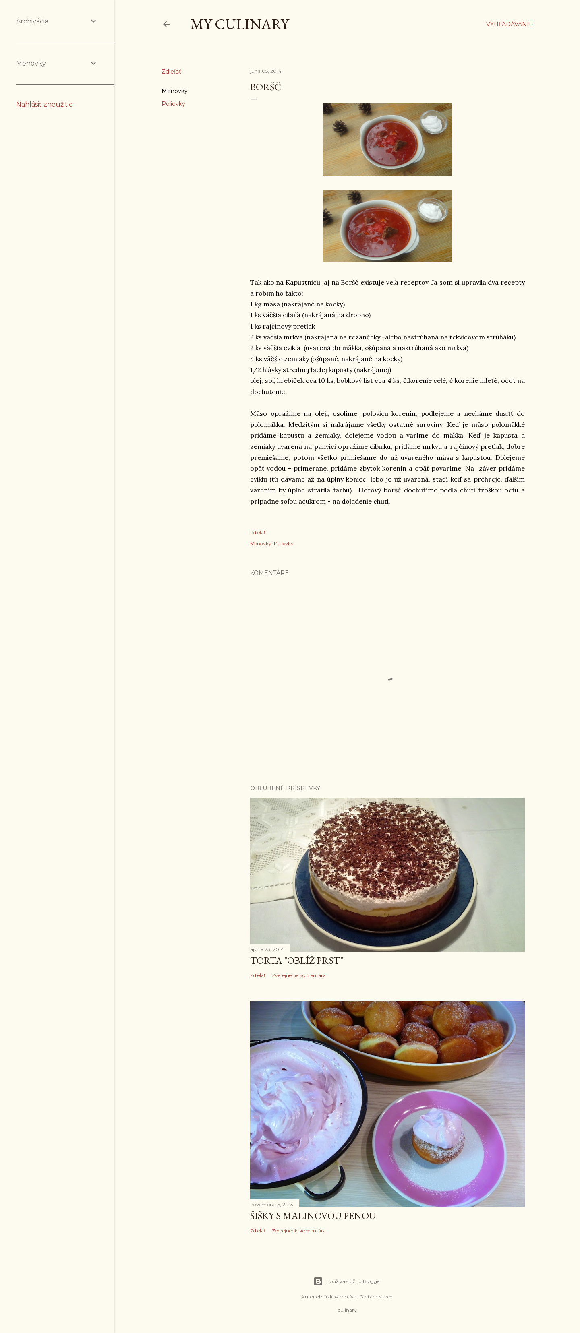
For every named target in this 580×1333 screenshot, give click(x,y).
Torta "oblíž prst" (296, 960)
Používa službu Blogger (347, 1281)
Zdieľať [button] (171, 71)
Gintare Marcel (376, 1297)
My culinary (240, 23)
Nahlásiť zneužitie (44, 104)
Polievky (173, 103)
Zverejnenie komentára (299, 975)
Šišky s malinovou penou (313, 1215)
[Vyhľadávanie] (509, 24)
